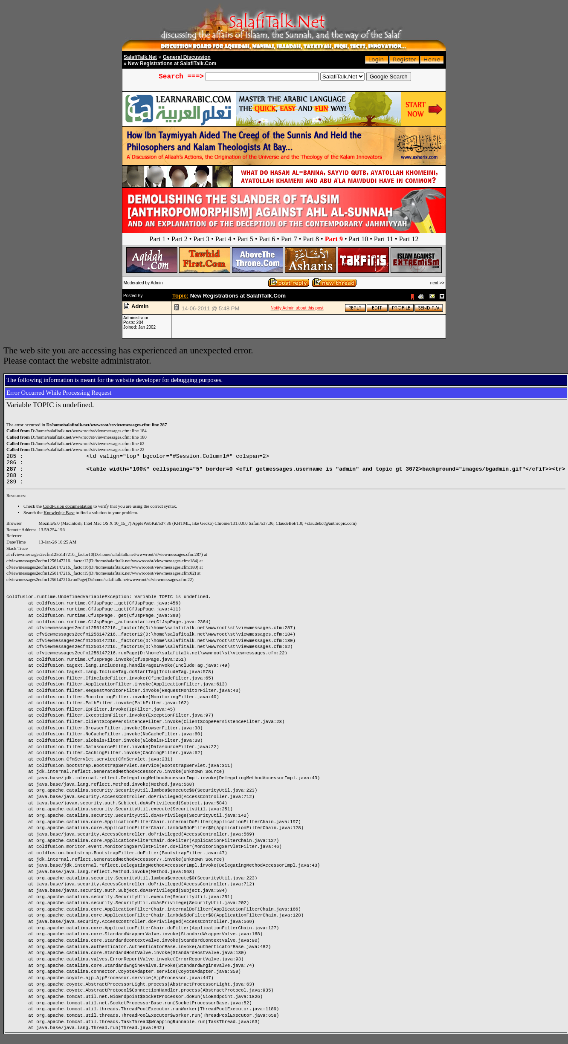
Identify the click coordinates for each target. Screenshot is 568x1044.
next (435, 283)
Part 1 (158, 239)
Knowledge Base (59, 519)
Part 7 (289, 239)
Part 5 (245, 239)
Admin (156, 283)
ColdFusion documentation (68, 512)
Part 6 (267, 239)
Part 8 (311, 239)
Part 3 (201, 239)
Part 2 (179, 239)
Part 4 (223, 239)
